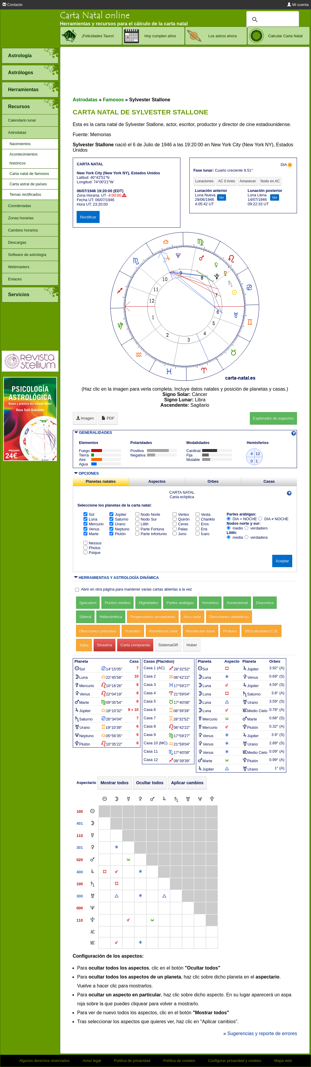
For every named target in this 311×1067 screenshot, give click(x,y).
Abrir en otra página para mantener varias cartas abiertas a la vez (136, 589)
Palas (180, 529)
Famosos (113, 99)
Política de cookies (179, 1060)
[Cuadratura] (104, 872)
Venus (91, 529)
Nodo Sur (146, 519)
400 (79, 872)
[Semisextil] (128, 860)
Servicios (18, 294)
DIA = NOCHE (242, 519)
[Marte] (152, 799)
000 (79, 908)
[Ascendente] (92, 932)
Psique (91, 552)
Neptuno (119, 529)
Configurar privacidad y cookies (235, 1060)
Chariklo (205, 519)
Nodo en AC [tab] (270, 181)
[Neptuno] (200, 799)
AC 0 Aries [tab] (226, 181)
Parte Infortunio (151, 534)
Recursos (19, 106)
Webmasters (19, 267)
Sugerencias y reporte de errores (262, 1033)
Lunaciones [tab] (204, 181)
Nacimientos (20, 144)
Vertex (181, 514)
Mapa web (283, 1060)
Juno (179, 534)
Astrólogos (20, 72)
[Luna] (116, 799)
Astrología (20, 55)
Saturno (118, 519)
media (235, 537)
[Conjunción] (116, 872)
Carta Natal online (95, 15)
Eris (202, 529)
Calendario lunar (22, 120)
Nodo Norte (147, 514)
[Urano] (188, 799)
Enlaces (15, 279)
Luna (90, 519)
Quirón (181, 519)
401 (79, 823)
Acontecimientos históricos (24, 158)
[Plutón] (212, 799)
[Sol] (104, 799)
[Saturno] (176, 799)
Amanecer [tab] (247, 181)
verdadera (256, 537)
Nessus (92, 543)
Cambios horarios (23, 230)
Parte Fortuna (149, 529)
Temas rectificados (25, 194)
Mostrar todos (114, 782)
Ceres (180, 524)
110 (79, 835)
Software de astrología (27, 254)
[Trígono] (116, 896)
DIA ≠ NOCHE (273, 519)
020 (79, 860)
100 (79, 811)
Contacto (12, 4)
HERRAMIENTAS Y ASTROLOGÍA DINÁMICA (119, 577)
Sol (89, 514)
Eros (202, 524)
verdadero (256, 528)
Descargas (17, 242)
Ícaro (202, 534)
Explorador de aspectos (273, 418)
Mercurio (93, 524)
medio (235, 528)
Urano (117, 524)
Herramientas (23, 89)
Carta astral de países (28, 184)
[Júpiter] (164, 799)
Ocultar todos (150, 782)
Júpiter (117, 514)
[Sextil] (116, 848)
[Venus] (140, 799)
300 (79, 896)
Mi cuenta (298, 4)
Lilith (141, 524)
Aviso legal (92, 1060)
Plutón (117, 534)
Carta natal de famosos (29, 173)
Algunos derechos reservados (44, 1060)
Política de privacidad (132, 1060)
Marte (91, 534)
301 (79, 847)
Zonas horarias (20, 218)
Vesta (203, 514)
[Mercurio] (128, 799)
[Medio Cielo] (92, 943)
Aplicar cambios (187, 782)
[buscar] (271, 19)
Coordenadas (19, 206)
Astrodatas (17, 132)
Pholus (91, 548)
